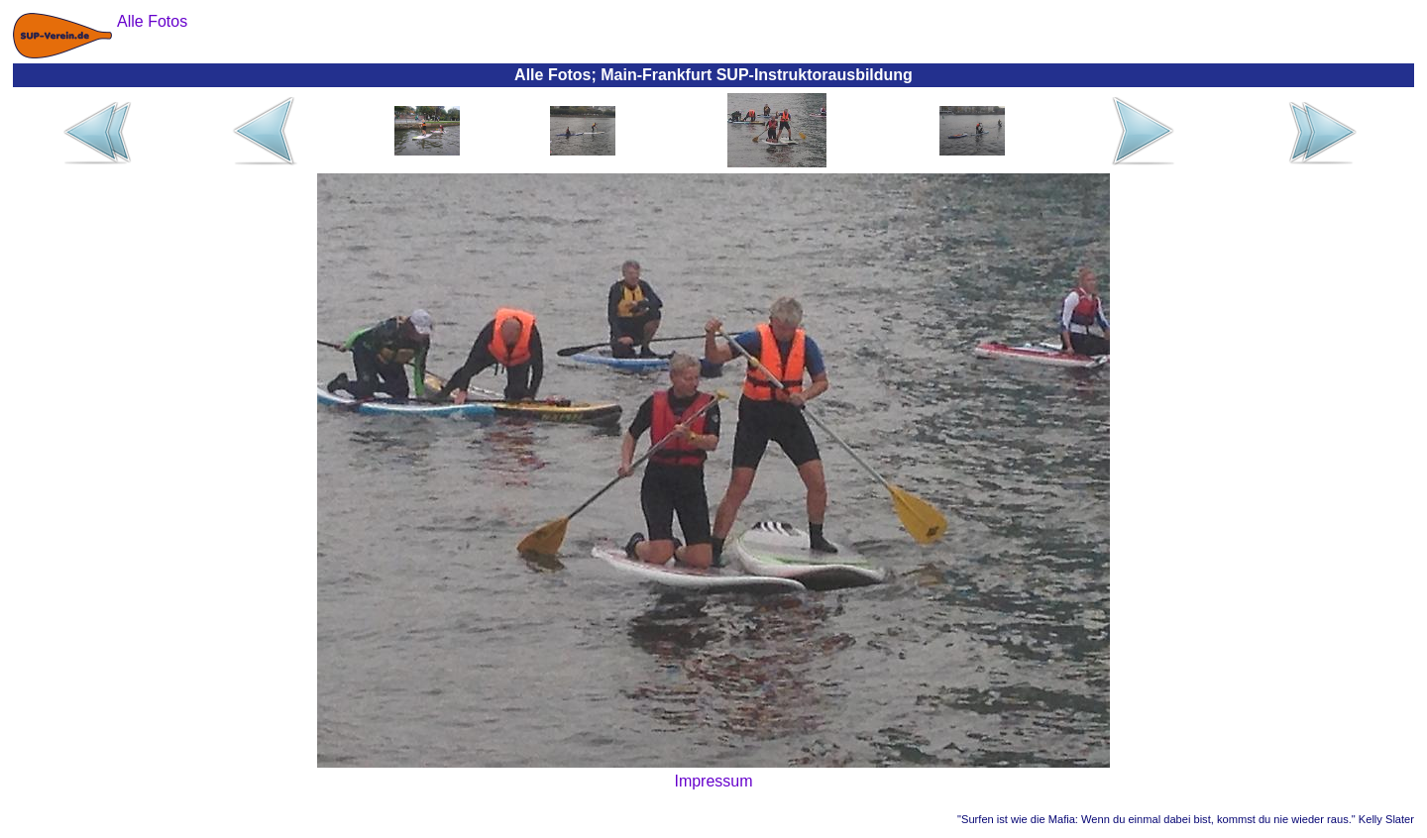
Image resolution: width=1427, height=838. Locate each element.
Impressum (713, 781)
